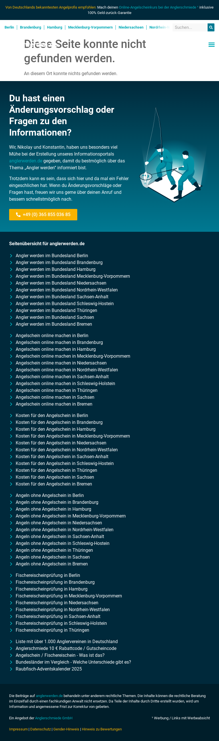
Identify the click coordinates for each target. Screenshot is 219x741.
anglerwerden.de (25, 161)
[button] (211, 44)
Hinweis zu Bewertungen (102, 729)
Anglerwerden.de (31, 45)
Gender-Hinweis (66, 729)
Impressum (18, 729)
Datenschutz (40, 729)
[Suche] (211, 27)
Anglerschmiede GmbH (53, 718)
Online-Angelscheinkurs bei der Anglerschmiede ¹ (158, 7)
